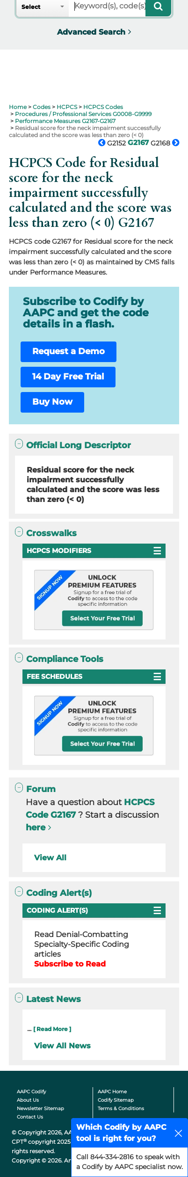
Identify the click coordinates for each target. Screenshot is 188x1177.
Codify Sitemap (116, 1100)
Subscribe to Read (70, 963)
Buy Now (52, 402)
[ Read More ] (52, 1028)
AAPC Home (112, 1092)
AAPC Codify (31, 1092)
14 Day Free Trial (68, 376)
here (35, 827)
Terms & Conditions (121, 1108)
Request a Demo (68, 351)
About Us (28, 1100)
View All (50, 857)
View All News (62, 1045)
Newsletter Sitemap (40, 1108)
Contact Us (30, 1117)
